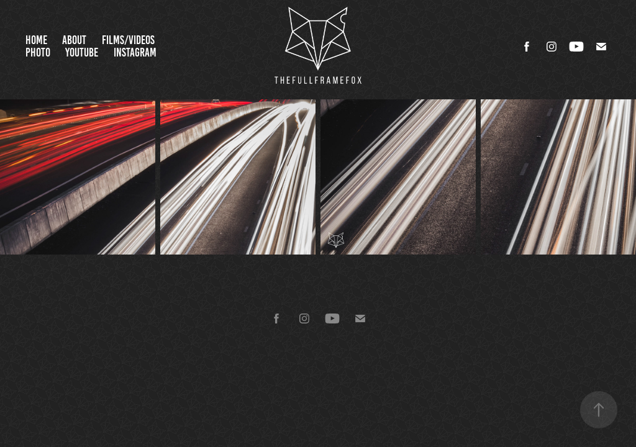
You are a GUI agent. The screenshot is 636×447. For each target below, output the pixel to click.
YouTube (81, 52)
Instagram (135, 52)
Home (36, 40)
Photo (37, 52)
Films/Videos (128, 40)
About (74, 40)
